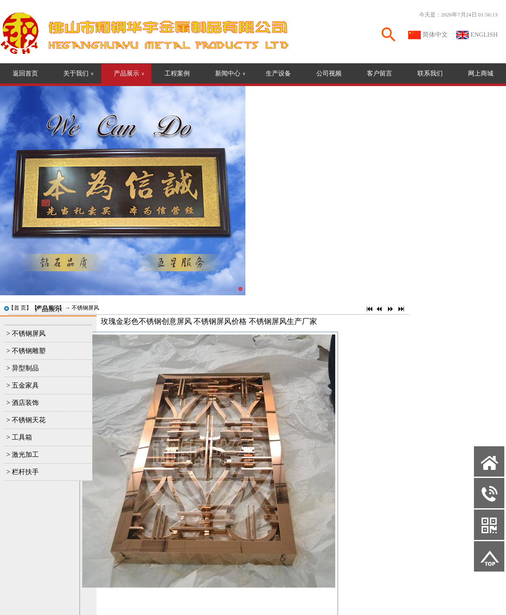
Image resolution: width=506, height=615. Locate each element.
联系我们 (430, 73)
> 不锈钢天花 (26, 419)
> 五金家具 (22, 385)
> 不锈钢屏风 (26, 333)
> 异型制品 (22, 368)
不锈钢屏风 (85, 308)
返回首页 (25, 73)
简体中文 (435, 34)
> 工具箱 (19, 437)
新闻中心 (230, 74)
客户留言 (379, 73)
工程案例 (177, 73)
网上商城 (480, 73)
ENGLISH (484, 34)
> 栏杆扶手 (22, 471)
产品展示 (129, 74)
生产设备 (278, 73)
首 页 (20, 308)
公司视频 (329, 73)
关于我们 (78, 74)
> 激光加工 (22, 454)
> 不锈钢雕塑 (26, 350)
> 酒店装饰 (22, 402)
